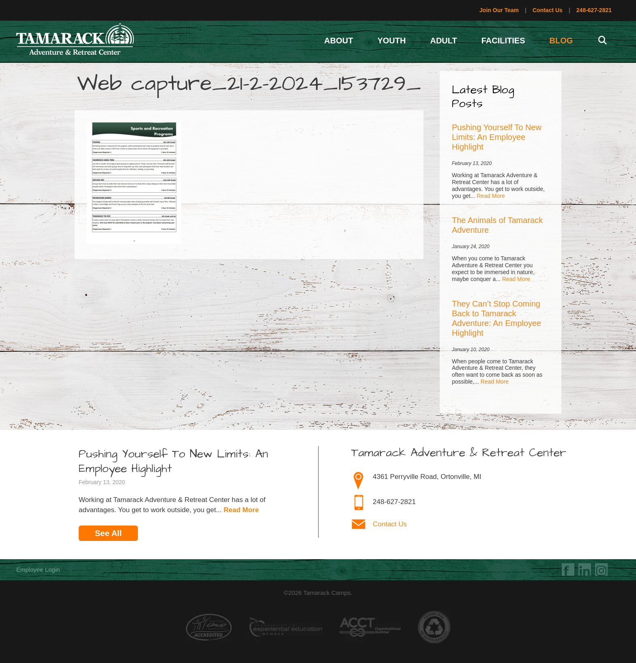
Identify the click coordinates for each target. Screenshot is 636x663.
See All (108, 533)
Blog (561, 40)
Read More (491, 196)
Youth (391, 40)
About (338, 40)
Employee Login (38, 569)
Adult (443, 40)
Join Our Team (499, 10)
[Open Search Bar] (602, 40)
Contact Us (548, 10)
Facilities (503, 40)
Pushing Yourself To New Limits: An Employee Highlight (496, 137)
